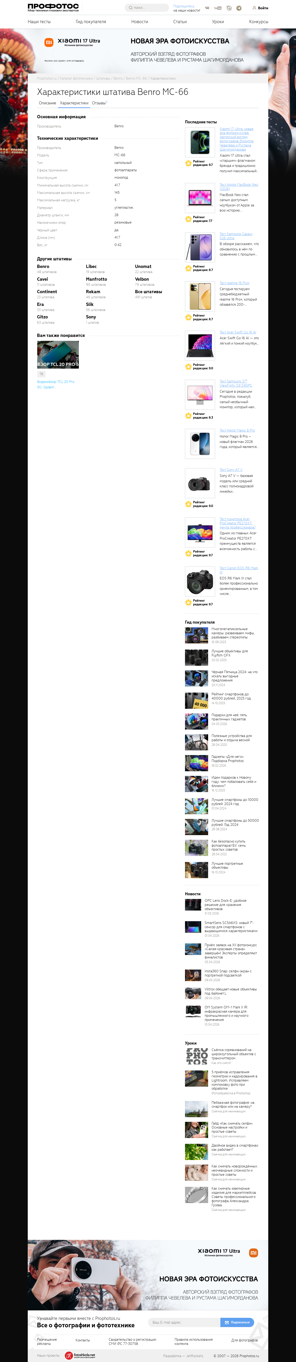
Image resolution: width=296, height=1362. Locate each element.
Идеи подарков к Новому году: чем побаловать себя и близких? (234, 781)
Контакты (83, 1340)
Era (40, 304)
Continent (47, 292)
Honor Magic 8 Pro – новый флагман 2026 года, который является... (239, 441)
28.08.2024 (219, 829)
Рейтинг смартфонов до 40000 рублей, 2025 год (231, 696)
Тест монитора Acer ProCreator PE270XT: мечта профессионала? (238, 523)
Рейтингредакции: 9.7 (203, 163)
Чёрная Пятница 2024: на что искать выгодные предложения (235, 676)
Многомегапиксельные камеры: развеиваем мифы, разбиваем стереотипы (233, 633)
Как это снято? (221, 1063)
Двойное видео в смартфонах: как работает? (235, 1147)
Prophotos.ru (249, 1356)
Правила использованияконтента (194, 1342)
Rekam (93, 292)
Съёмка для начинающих (229, 1111)
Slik (90, 304)
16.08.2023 (219, 642)
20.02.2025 (219, 660)
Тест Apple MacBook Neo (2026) (239, 186)
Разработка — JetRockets (183, 1356)
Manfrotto (96, 279)
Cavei (42, 279)
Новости (139, 22)
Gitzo (42, 317)
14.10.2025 (218, 703)
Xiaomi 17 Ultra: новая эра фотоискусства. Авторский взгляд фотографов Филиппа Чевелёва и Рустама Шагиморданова (236, 139)
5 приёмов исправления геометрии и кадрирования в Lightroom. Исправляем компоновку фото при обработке (234, 1080)
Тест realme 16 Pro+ (235, 283)
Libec (91, 266)
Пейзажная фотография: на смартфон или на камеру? (233, 1104)
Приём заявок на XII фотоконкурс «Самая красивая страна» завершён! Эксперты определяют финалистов (231, 951)
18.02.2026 (219, 766)
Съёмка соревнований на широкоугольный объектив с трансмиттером (234, 1054)
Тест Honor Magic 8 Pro (237, 430)
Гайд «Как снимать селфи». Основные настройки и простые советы (232, 1127)
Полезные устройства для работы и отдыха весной (232, 738)
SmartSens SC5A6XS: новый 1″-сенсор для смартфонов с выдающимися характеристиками (231, 926)
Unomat (143, 266)
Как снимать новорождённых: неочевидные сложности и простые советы (235, 1170)
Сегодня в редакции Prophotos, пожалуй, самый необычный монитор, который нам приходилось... (237, 402)
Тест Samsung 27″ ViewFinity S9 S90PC (236, 383)
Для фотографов (244, 1340)
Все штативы (148, 292)
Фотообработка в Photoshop (231, 1093)
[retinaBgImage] (196, 635)
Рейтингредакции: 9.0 (203, 366)
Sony (91, 317)
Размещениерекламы (47, 1342)
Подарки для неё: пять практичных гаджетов (229, 717)
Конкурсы (258, 22)
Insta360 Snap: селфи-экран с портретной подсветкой (228, 973)
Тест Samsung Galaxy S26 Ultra (236, 236)
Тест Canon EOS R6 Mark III (239, 570)
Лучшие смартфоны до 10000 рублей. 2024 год (235, 801)
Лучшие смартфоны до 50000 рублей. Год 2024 (235, 822)
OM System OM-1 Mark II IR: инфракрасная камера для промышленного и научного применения (226, 1013)
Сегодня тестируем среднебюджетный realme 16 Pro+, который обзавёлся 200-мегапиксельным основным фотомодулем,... (238, 304)
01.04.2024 (219, 808)
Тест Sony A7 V (231, 469)
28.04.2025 (219, 745)
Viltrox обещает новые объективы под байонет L (231, 991)
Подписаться (240, 1322)
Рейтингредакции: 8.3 (203, 415)
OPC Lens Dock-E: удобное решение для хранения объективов (226, 904)
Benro (43, 266)
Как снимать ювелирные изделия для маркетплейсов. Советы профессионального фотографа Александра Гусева (234, 1196)
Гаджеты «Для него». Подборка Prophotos (228, 758)
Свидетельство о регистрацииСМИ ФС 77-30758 (132, 1342)
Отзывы (99, 103)
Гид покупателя (91, 22)
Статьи (180, 22)
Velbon (142, 279)
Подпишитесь (183, 6)
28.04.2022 (219, 854)
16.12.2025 (218, 790)
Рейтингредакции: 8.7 (203, 268)
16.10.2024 (218, 872)
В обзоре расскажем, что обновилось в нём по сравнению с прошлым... (239, 249)
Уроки (218, 22)
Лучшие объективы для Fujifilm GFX (230, 653)
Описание (47, 103)
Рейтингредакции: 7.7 (202, 219)
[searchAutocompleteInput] (148, 7)
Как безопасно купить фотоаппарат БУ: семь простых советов (229, 845)
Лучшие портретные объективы (227, 865)
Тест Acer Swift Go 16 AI (238, 332)
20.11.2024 (218, 685)
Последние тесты (201, 122)
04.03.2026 (219, 724)
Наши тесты (39, 22)
